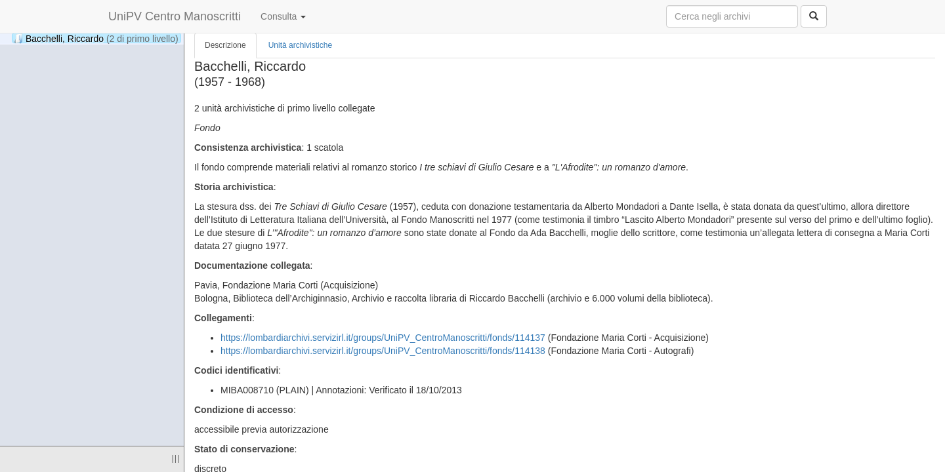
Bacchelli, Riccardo (95, 38)
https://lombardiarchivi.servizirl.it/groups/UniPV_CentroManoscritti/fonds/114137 (382, 337)
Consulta (283, 16)
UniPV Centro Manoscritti (174, 16)
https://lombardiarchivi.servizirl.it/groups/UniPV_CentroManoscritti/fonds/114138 (382, 350)
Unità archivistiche (300, 45)
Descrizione (225, 45)
